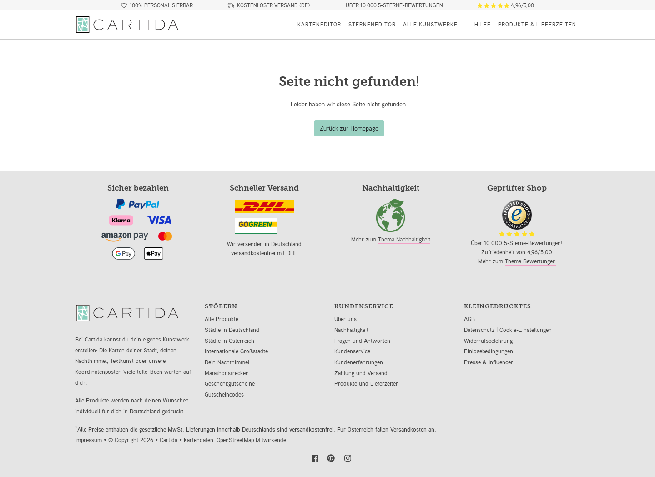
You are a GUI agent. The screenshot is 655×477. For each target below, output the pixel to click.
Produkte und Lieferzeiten (366, 383)
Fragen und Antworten (362, 341)
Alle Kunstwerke (430, 24)
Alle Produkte (221, 319)
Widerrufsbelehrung (488, 341)
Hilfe (482, 24)
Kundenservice (352, 351)
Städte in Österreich (229, 341)
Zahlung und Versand (361, 373)
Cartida (169, 440)
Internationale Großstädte (236, 351)
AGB (469, 319)
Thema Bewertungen (530, 261)
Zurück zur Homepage (349, 128)
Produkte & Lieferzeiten (537, 24)
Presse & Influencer (488, 362)
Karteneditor (319, 24)
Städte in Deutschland (232, 330)
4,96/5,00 (505, 5)
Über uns (345, 319)
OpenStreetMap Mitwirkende (251, 440)
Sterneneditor (372, 24)
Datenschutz (480, 330)
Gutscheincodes (224, 394)
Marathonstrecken (227, 373)
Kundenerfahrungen (358, 362)
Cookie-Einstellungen (525, 330)
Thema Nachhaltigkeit (404, 239)
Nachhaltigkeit (351, 330)
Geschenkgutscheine (230, 383)
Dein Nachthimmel (227, 362)
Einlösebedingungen (488, 351)
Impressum (89, 440)
